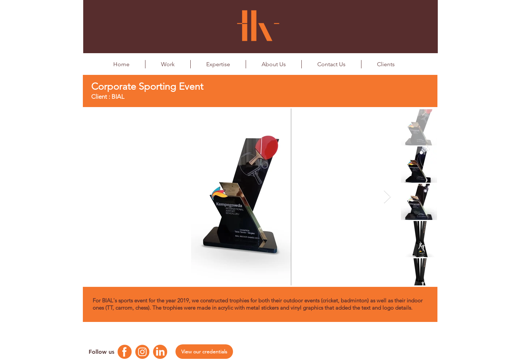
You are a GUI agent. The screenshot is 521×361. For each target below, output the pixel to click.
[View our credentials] (204, 351)
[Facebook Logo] (125, 352)
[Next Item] (387, 197)
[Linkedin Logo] (160, 352)
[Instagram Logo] (142, 352)
